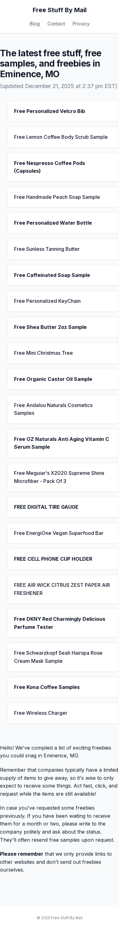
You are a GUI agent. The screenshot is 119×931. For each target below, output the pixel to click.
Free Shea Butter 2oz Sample (50, 327)
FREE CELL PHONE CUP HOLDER (53, 559)
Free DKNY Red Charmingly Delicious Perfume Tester (59, 623)
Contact (56, 24)
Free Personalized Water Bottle (53, 223)
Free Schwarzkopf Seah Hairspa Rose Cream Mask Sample (58, 657)
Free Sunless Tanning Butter (47, 249)
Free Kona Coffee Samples (47, 687)
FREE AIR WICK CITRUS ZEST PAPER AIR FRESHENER (62, 589)
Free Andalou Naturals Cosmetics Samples (53, 409)
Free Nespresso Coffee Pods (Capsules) (49, 167)
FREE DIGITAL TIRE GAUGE (46, 507)
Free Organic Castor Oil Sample (53, 379)
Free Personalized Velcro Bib (49, 111)
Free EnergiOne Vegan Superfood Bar (58, 533)
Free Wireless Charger (40, 713)
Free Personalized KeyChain (47, 301)
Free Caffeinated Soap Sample (52, 275)
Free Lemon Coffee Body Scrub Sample (61, 137)
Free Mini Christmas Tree (43, 353)
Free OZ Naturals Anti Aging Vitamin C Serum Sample (61, 443)
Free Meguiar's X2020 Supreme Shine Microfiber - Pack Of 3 (59, 477)
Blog (35, 24)
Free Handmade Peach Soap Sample (57, 197)
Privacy (81, 24)
